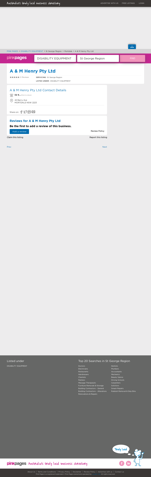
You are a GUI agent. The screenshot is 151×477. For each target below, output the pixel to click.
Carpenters (115, 383)
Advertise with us (105, 472)
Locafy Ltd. (96, 474)
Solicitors (115, 385)
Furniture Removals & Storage (91, 385)
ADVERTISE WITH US (109, 3)
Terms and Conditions (47, 472)
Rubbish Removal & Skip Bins (123, 391)
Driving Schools (117, 380)
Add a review (19, 131)
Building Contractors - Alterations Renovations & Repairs (92, 392)
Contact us (119, 472)
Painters (81, 380)
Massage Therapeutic (87, 383)
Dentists (114, 366)
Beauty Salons (117, 377)
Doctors (81, 366)
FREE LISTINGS (128, 3)
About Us (31, 472)
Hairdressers (83, 374)
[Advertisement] (57, 183)
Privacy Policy (64, 472)
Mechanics (115, 374)
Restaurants (83, 371)
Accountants (116, 371)
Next (104, 147)
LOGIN (141, 3)
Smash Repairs (117, 388)
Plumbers (115, 369)
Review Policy (89, 472)
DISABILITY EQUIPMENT (17, 366)
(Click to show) (26, 95)
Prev (9, 147)
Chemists (82, 377)
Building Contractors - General (91, 388)
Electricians (83, 369)
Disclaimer (77, 472)
